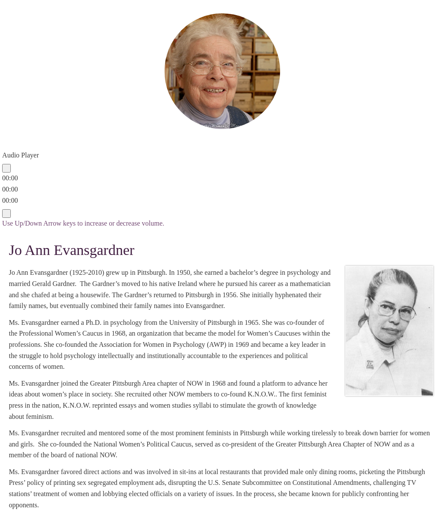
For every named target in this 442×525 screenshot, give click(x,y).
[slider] (10, 189)
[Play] (6, 168)
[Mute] (6, 213)
